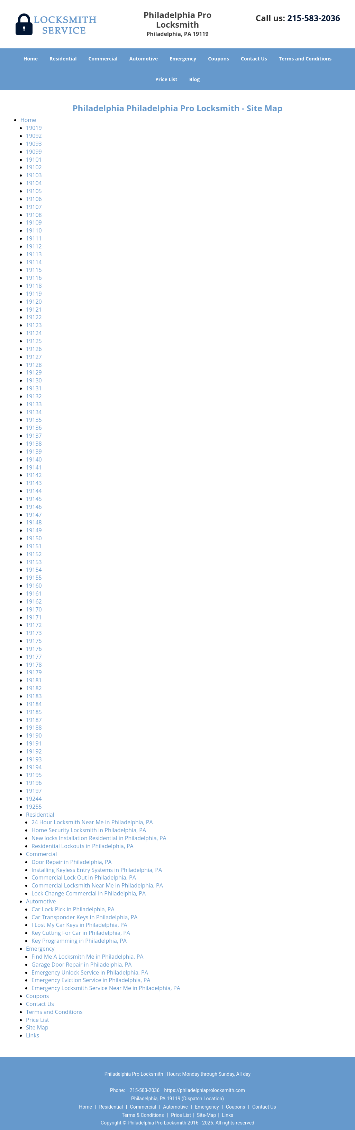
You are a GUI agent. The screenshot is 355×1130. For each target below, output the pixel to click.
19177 (34, 657)
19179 (34, 672)
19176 (34, 649)
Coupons (218, 58)
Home (31, 58)
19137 (34, 435)
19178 (34, 664)
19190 (34, 735)
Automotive (143, 58)
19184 (34, 704)
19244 (34, 799)
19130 (34, 380)
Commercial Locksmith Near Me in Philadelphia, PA (97, 885)
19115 (34, 270)
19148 (34, 522)
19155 (34, 577)
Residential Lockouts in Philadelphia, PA (82, 846)
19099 (34, 151)
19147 (34, 515)
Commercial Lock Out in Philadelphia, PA (83, 877)
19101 (34, 159)
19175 (34, 641)
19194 (34, 767)
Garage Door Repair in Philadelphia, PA (81, 964)
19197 (34, 791)
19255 (34, 806)
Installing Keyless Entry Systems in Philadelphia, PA (96, 870)
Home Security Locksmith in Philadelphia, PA (88, 830)
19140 (34, 459)
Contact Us (254, 58)
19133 (34, 404)
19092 (34, 136)
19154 (34, 569)
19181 (34, 680)
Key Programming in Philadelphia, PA (79, 940)
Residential (62, 58)
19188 (34, 727)
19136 (34, 427)
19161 (34, 593)
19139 (34, 451)
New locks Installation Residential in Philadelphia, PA (98, 838)
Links (32, 1035)
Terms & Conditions (143, 1115)
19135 (34, 420)
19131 (34, 388)
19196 (34, 783)
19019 (34, 128)
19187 (34, 720)
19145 (34, 499)
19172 (34, 625)
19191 (34, 743)
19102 (34, 167)
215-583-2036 (313, 17)
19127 (34, 357)
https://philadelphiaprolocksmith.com (204, 1090)
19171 (34, 617)
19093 (34, 144)
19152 (34, 554)
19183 (34, 696)
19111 (34, 238)
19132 (34, 396)
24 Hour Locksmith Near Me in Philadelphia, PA (92, 822)
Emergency (183, 58)
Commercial (103, 58)
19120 (34, 301)
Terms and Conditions (305, 58)
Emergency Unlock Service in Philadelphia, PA (89, 972)
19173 (34, 633)
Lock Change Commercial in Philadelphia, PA (88, 893)
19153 (34, 562)
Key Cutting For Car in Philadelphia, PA (80, 933)
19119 (34, 293)
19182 (34, 688)
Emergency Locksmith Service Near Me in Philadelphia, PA (105, 988)
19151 (34, 546)
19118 (34, 285)
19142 (34, 475)
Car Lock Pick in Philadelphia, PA (73, 909)
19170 (34, 609)
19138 (34, 443)
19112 (34, 246)
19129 (34, 372)
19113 (34, 254)
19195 (34, 775)
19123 (34, 325)
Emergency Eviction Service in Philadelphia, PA (90, 980)
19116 (34, 278)
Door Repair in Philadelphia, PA (71, 862)
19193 (34, 759)
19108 (34, 215)
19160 (34, 585)
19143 (34, 483)
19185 (34, 712)
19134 (34, 412)
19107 (34, 207)
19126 (34, 349)
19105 (34, 191)
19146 (34, 507)
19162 (34, 601)
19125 (34, 341)
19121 (34, 309)
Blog (194, 79)
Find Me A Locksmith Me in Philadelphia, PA (87, 956)
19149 (34, 530)
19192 (34, 751)
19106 (34, 199)
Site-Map (206, 1115)
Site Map (37, 1027)
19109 (34, 222)
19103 (34, 175)
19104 (34, 183)
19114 (34, 262)
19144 (34, 491)
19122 (34, 317)
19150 (34, 538)
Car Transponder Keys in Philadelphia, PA (84, 917)
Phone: (118, 1090)
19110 (34, 230)
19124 (34, 333)
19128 (34, 365)
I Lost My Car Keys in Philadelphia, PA (79, 925)
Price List (166, 79)
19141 (34, 467)
